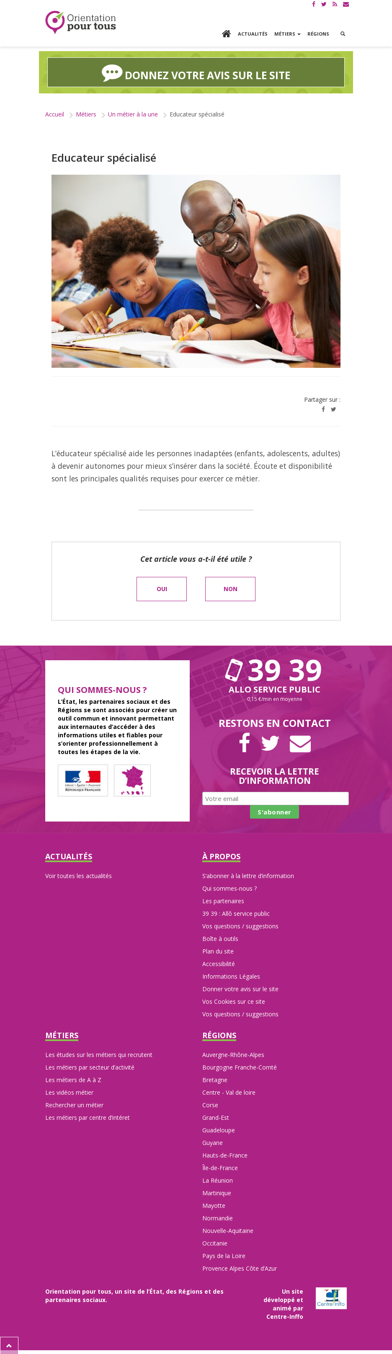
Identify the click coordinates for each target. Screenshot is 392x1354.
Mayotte (213, 1205)
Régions (318, 34)
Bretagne (214, 1079)
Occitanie (214, 1242)
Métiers (86, 114)
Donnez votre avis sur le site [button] (196, 72)
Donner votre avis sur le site (240, 988)
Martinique (216, 1192)
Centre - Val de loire (228, 1092)
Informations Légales (231, 976)
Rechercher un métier (74, 1104)
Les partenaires (223, 900)
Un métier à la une (133, 114)
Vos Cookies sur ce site (233, 1001)
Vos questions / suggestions (240, 926)
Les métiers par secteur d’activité (89, 1066)
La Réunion (217, 1179)
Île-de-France (220, 1167)
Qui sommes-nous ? (229, 888)
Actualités (253, 34)
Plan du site (218, 951)
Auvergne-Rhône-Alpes (233, 1054)
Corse (210, 1104)
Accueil (54, 114)
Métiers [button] (287, 34)
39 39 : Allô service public (236, 913)
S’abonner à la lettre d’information (248, 875)
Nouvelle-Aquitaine (227, 1230)
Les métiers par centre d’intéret (87, 1117)
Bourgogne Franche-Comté (239, 1066)
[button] (343, 34)
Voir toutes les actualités (78, 875)
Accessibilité (218, 963)
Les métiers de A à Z (73, 1079)
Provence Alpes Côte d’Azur (239, 1267)
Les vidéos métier (69, 1092)
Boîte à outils (220, 938)
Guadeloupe (218, 1129)
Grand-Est (215, 1117)
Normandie (217, 1217)
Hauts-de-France (225, 1154)
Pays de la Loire (223, 1255)
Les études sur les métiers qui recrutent (98, 1054)
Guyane (212, 1142)
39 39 (274, 669)
